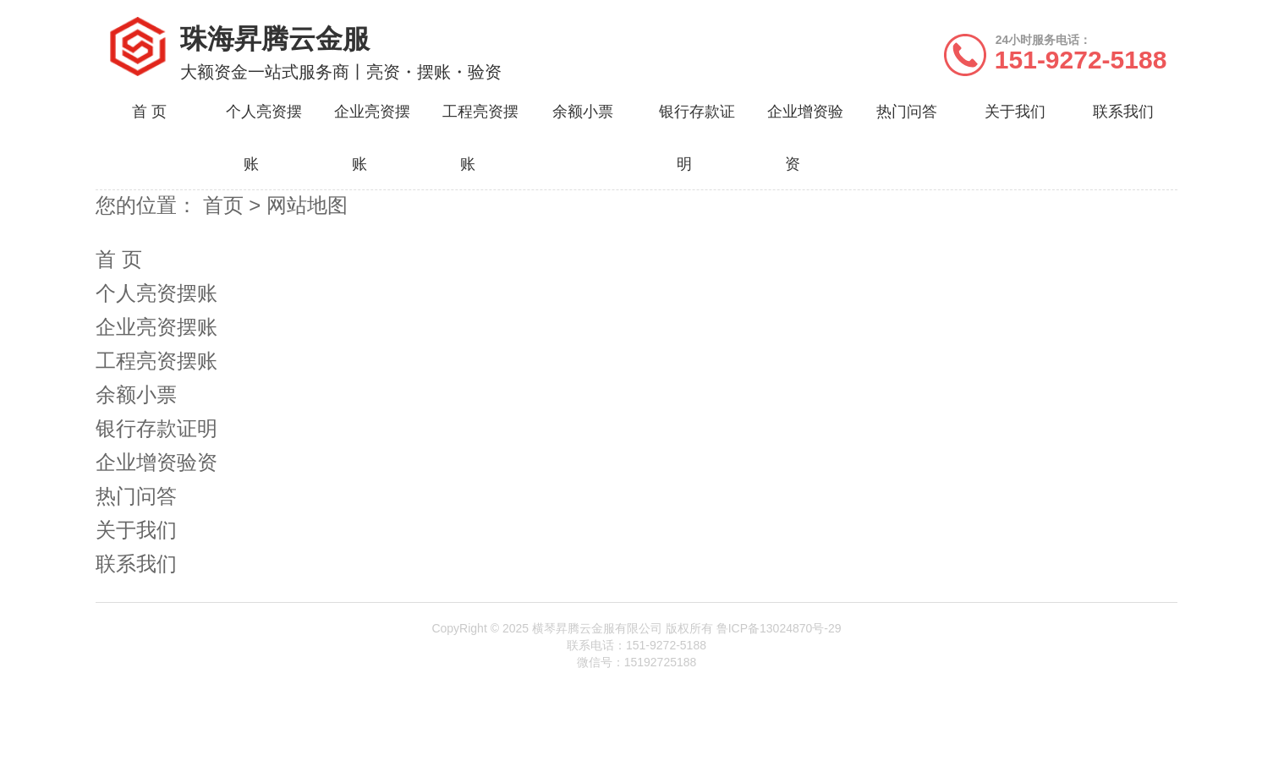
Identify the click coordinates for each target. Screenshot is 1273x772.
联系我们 (1123, 111)
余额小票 (582, 111)
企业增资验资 (156, 462)
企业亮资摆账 (156, 326)
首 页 (149, 111)
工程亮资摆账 (156, 360)
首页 (226, 205)
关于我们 (1015, 111)
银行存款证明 (156, 428)
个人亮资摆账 (156, 293)
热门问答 (906, 111)
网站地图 (307, 205)
